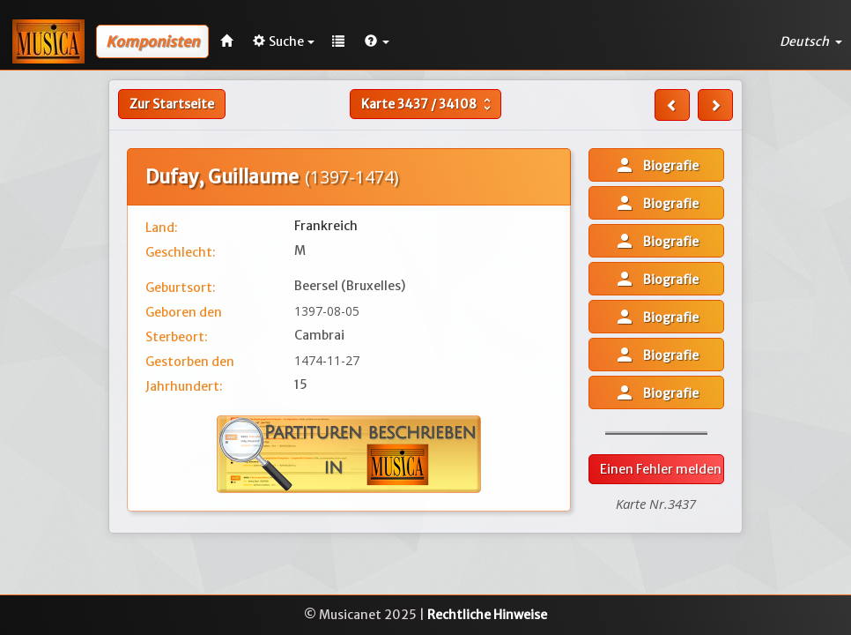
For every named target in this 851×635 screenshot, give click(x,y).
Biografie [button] (656, 165)
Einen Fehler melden (661, 469)
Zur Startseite (172, 104)
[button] (377, 41)
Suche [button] (283, 41)
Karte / (428, 104)
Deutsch (811, 41)
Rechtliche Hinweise (487, 615)
